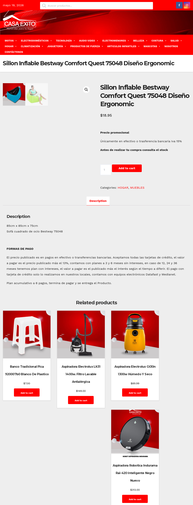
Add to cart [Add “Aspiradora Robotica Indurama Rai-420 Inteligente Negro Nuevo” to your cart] (168, 399)
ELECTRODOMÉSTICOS (36, 40)
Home (104, 479)
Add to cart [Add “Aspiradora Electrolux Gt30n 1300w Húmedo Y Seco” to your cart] (120, 399)
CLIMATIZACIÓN (32, 46)
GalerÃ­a (182, 479)
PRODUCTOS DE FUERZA (86, 46)
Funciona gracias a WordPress (21, 479)
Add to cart (127, 168)
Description (98, 206)
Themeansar (70, 479)
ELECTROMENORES (115, 40)
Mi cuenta (141, 487)
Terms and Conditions (174, 496)
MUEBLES (137, 187)
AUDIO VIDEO (89, 40)
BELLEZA (140, 40)
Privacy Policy (158, 487)
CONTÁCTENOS (14, 52)
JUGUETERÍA (57, 46)
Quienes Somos (178, 487)
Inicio (129, 487)
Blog (113, 479)
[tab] (98, 206)
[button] (188, 44)
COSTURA (159, 40)
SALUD (176, 40)
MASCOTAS (152, 46)
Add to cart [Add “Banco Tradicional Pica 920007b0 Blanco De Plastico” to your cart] (23, 399)
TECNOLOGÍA (65, 40)
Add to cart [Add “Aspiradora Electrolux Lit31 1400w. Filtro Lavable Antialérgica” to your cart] (72, 399)
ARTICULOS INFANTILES (123, 46)
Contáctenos (144, 479)
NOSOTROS (171, 46)
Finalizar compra (165, 479)
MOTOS (11, 40)
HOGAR (11, 46)
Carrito (130, 479)
